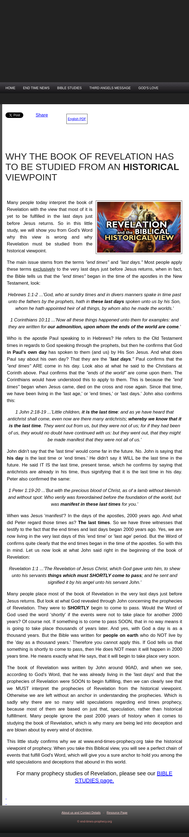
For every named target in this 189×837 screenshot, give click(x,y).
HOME (10, 88)
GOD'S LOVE (149, 88)
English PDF (77, 119)
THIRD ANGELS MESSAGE (110, 88)
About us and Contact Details (80, 812)
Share (42, 115)
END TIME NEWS (36, 88)
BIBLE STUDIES (69, 88)
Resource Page (117, 812)
